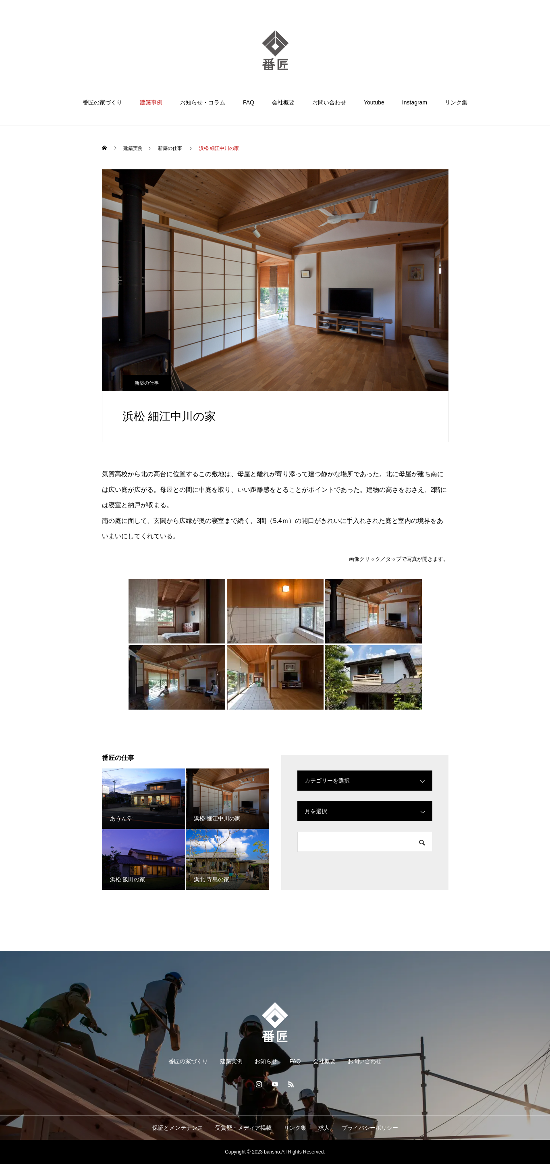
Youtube (374, 102)
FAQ (248, 102)
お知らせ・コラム (202, 102)
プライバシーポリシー (370, 1127)
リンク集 (456, 102)
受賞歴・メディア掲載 (243, 1127)
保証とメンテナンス (177, 1127)
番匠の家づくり (102, 102)
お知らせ (266, 1061)
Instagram (414, 102)
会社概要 (283, 102)
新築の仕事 (147, 383)
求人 (324, 1127)
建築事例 (151, 102)
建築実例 (231, 1061)
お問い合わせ (329, 102)
